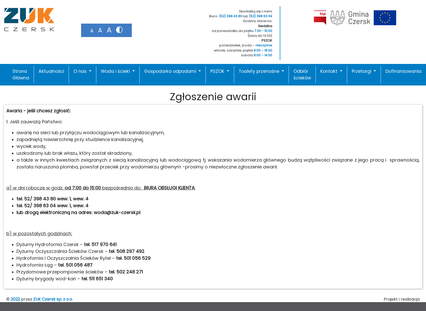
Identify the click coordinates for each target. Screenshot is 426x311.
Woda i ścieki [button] (116, 71)
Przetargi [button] (362, 71)
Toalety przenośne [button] (260, 71)
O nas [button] (80, 71)
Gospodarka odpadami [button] (170, 71)
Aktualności (51, 71)
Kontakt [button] (329, 71)
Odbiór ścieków (302, 74)
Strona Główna (20, 74)
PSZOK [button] (218, 71)
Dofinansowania (403, 71)
